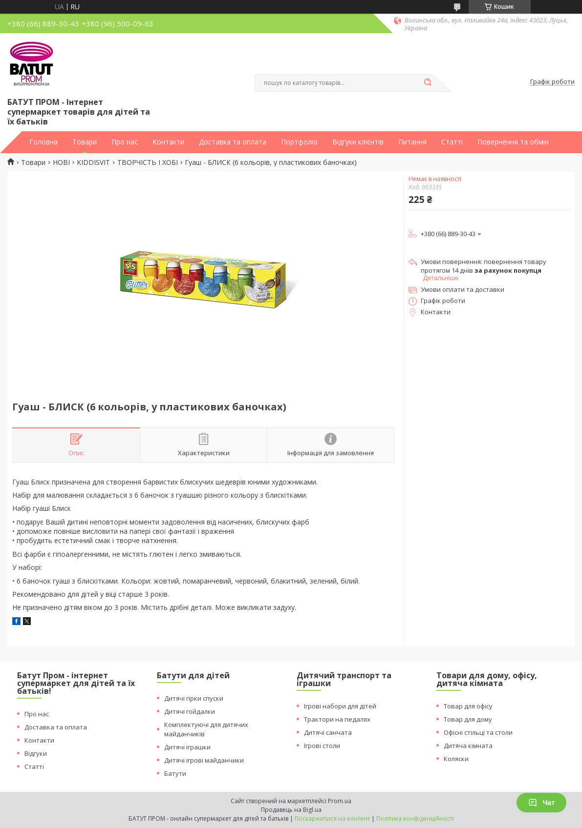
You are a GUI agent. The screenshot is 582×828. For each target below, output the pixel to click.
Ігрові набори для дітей (340, 706)
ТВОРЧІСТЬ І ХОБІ (147, 162)
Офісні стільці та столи (478, 732)
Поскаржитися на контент (332, 818)
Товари (84, 142)
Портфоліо (299, 142)
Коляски (456, 758)
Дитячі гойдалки (189, 711)
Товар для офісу (468, 706)
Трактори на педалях (337, 719)
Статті (452, 142)
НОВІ (61, 162)
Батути (175, 773)
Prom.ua (339, 801)
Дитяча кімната (468, 745)
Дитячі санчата (328, 732)
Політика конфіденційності (415, 818)
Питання (412, 142)
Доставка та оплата (232, 142)
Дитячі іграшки (187, 747)
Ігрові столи (322, 745)
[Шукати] (428, 83)
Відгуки (35, 753)
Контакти (168, 142)
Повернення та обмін (513, 142)
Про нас (124, 142)
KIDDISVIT (93, 162)
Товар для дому (468, 719)
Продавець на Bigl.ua (291, 810)
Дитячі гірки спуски (193, 698)
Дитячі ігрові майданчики (204, 760)
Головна (43, 142)
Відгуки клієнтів (358, 142)
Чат (541, 802)
